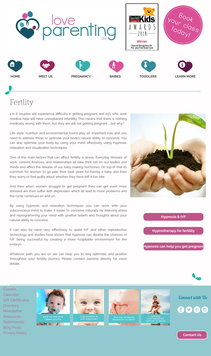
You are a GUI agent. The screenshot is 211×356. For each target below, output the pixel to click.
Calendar (11, 294)
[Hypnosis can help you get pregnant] (173, 246)
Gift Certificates (16, 300)
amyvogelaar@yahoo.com (11, 340)
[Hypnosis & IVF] (173, 217)
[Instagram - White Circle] (205, 309)
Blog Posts (12, 327)
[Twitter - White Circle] (189, 309)
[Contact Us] (192, 335)
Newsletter (12, 311)
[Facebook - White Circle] (181, 309)
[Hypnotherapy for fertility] (173, 231)
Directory (11, 305)
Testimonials (13, 322)
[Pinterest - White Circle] (197, 309)
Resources (12, 316)
